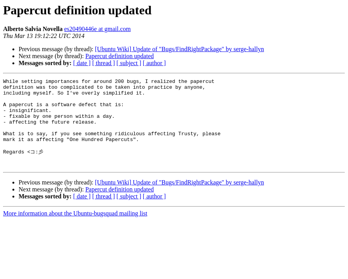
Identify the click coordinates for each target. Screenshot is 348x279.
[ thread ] (103, 63)
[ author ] (154, 63)
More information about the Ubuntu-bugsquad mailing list (75, 230)
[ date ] (82, 63)
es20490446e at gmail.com (97, 29)
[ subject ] (129, 63)
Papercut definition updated (119, 56)
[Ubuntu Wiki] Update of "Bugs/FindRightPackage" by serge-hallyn (179, 49)
